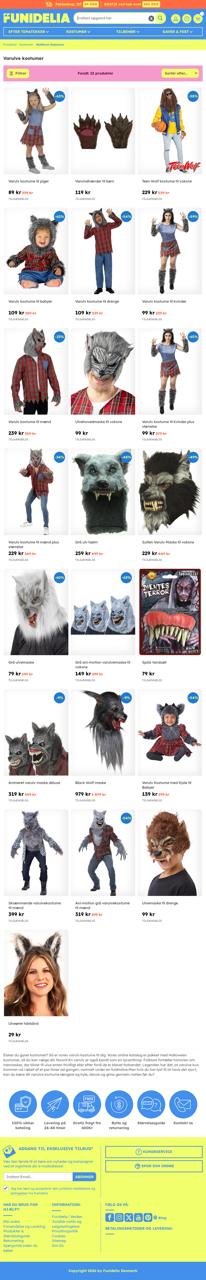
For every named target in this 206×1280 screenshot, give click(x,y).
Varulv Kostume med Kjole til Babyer (166, 785)
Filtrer (20, 73)
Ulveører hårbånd (23, 1023)
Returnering (13, 1241)
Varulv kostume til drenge (97, 301)
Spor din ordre (154, 1166)
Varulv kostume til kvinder (164, 301)
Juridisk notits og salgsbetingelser (66, 1224)
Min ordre (11, 1221)
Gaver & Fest (176, 31)
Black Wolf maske (90, 783)
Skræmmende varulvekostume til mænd (34, 905)
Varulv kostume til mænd (29, 421)
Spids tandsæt (154, 662)
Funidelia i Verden (67, 1217)
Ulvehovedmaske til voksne (98, 421)
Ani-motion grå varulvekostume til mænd (102, 905)
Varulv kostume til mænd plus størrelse (33, 544)
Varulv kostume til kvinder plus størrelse (168, 424)
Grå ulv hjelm (86, 542)
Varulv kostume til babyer (30, 301)
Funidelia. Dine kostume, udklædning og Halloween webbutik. (36, 18)
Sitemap (59, 1241)
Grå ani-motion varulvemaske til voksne (102, 664)
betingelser (19, 1193)
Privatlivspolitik (65, 1231)
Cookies (58, 1236)
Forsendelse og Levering (24, 1226)
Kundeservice (154, 1152)
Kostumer (76, 31)
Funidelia (9, 44)
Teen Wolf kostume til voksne (167, 181)
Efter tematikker (26, 31)
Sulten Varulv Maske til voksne (168, 542)
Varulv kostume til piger (28, 181)
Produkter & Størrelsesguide (16, 1233)
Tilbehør (125, 31)
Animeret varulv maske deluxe (34, 783)
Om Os (58, 1245)
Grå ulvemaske (21, 662)
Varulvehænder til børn (94, 181)
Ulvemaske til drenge (160, 903)
